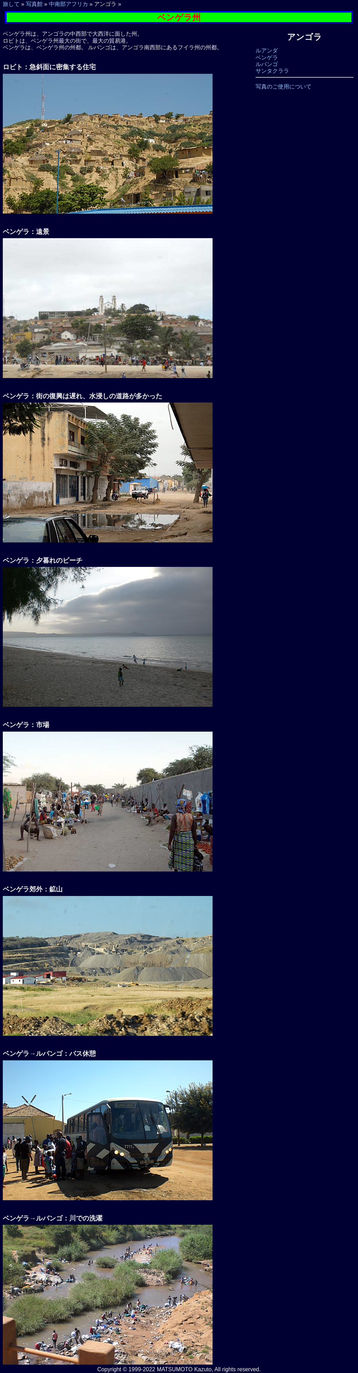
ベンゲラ (267, 58)
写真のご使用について (284, 87)
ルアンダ (267, 51)
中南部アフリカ (68, 4)
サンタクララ (272, 71)
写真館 (34, 4)
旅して (11, 4)
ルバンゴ (267, 64)
